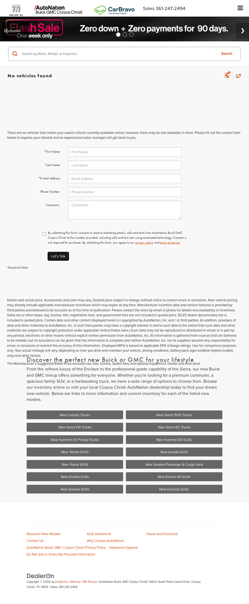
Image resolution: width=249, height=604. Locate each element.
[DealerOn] (40, 575)
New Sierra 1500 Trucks (174, 414)
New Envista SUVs (75, 476)
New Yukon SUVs (75, 464)
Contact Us (35, 540)
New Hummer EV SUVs (174, 439)
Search (226, 53)
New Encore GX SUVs (174, 476)
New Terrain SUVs (75, 451)
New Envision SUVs (174, 489)
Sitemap (75, 582)
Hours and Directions (162, 533)
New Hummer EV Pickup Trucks (75, 439)
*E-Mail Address (49, 178)
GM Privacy (89, 582)
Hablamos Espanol (123, 547)
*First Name (52, 152)
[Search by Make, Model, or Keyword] (118, 53)
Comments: (53, 205)
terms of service (170, 242)
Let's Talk (58, 256)
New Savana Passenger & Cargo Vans (174, 464)
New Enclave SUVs (75, 489)
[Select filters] (227, 75)
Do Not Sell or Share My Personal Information (61, 554)
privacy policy (144, 242)
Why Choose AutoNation (105, 540)
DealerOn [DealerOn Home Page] (61, 582)
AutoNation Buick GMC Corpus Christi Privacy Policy (66, 547)
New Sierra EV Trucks (174, 427)
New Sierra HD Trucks (75, 427)
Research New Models (44, 533)
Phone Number (50, 192)
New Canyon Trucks (75, 414)
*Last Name (52, 165)
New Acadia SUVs (174, 451)
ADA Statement (99, 533)
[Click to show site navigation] (240, 8)
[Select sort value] (237, 76)
